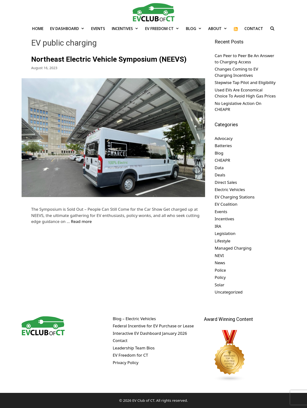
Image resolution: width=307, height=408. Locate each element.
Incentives (127, 28)
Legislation (225, 233)
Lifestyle (222, 241)
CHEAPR (222, 160)
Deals (220, 175)
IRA (218, 226)
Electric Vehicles (230, 189)
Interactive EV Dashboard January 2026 (150, 333)
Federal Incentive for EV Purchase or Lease (153, 326)
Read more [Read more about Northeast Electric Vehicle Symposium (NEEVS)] (81, 221)
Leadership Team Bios (134, 348)
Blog (195, 28)
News (220, 262)
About (219, 28)
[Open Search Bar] (272, 28)
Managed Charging (233, 248)
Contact (253, 28)
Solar (219, 285)
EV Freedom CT (164, 28)
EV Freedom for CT (130, 355)
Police (220, 270)
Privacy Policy (125, 362)
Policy (220, 277)
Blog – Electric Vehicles (134, 318)
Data (219, 167)
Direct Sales (226, 182)
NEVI (219, 255)
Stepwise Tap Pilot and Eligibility (245, 82)
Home (37, 28)
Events (98, 28)
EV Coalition (226, 204)
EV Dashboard (69, 28)
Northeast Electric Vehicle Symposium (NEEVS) (109, 59)
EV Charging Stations (234, 197)
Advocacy (224, 138)
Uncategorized (229, 292)
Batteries (223, 145)
